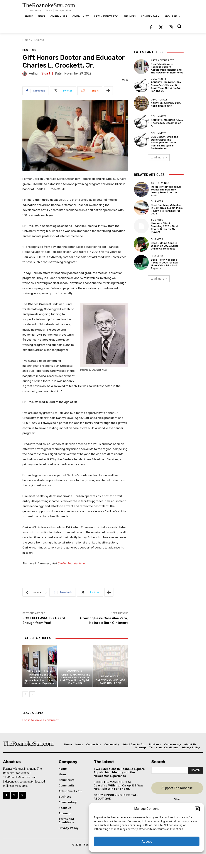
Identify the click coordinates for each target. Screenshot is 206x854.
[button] (197, 809)
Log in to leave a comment (40, 720)
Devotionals (109, 676)
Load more (158, 157)
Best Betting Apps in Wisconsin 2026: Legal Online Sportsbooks (164, 246)
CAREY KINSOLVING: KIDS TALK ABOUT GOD (110, 682)
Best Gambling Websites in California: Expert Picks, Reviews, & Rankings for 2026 (167, 209)
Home (26, 40)
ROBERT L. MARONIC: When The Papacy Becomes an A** (167, 123)
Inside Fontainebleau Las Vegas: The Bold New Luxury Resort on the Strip (166, 191)
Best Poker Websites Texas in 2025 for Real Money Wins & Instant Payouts (164, 264)
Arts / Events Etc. (39, 671)
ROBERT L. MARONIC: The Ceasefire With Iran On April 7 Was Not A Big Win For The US (75, 679)
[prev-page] (25, 694)
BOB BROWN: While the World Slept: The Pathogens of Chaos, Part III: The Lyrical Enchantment (164, 143)
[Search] (195, 770)
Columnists (74, 671)
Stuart (45, 73)
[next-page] (32, 694)
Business (38, 40)
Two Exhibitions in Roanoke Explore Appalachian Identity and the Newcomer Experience (40, 679)
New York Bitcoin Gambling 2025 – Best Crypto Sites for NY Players (164, 228)
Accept (147, 842)
